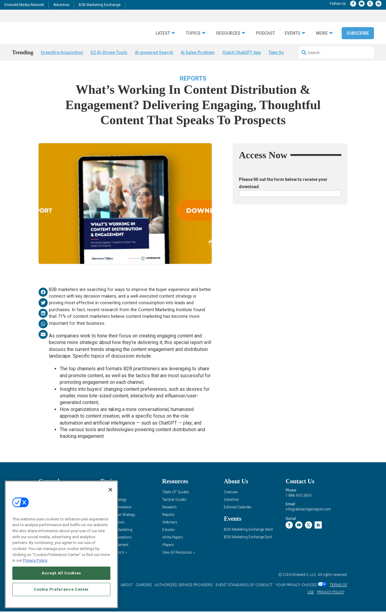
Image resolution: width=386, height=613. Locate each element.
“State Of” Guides (175, 494)
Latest (163, 33)
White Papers (172, 539)
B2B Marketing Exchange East (248, 539)
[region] (61, 544)
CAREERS (144, 587)
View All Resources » (178, 554)
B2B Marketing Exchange (100, 5)
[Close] (110, 489)
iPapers (168, 546)
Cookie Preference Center (61, 589)
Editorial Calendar (238, 509)
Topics (193, 33)
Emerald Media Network (24, 5)
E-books (168, 531)
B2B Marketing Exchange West (248, 531)
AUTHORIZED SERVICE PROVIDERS (184, 587)
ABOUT (127, 587)
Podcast (265, 33)
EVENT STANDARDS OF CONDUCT (244, 587)
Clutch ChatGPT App (241, 52)
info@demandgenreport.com (308, 511)
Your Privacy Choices (296, 587)
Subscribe (357, 33)
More (322, 33)
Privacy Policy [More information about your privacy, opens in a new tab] (35, 560)
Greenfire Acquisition (62, 52)
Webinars (169, 524)
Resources (228, 33)
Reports (193, 80)
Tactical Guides (174, 501)
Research (169, 509)
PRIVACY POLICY (330, 594)
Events (292, 33)
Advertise (61, 5)
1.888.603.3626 (299, 497)
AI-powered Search (154, 52)
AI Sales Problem (198, 52)
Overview (231, 494)
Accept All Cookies (61, 573)
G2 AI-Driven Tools (108, 52)
